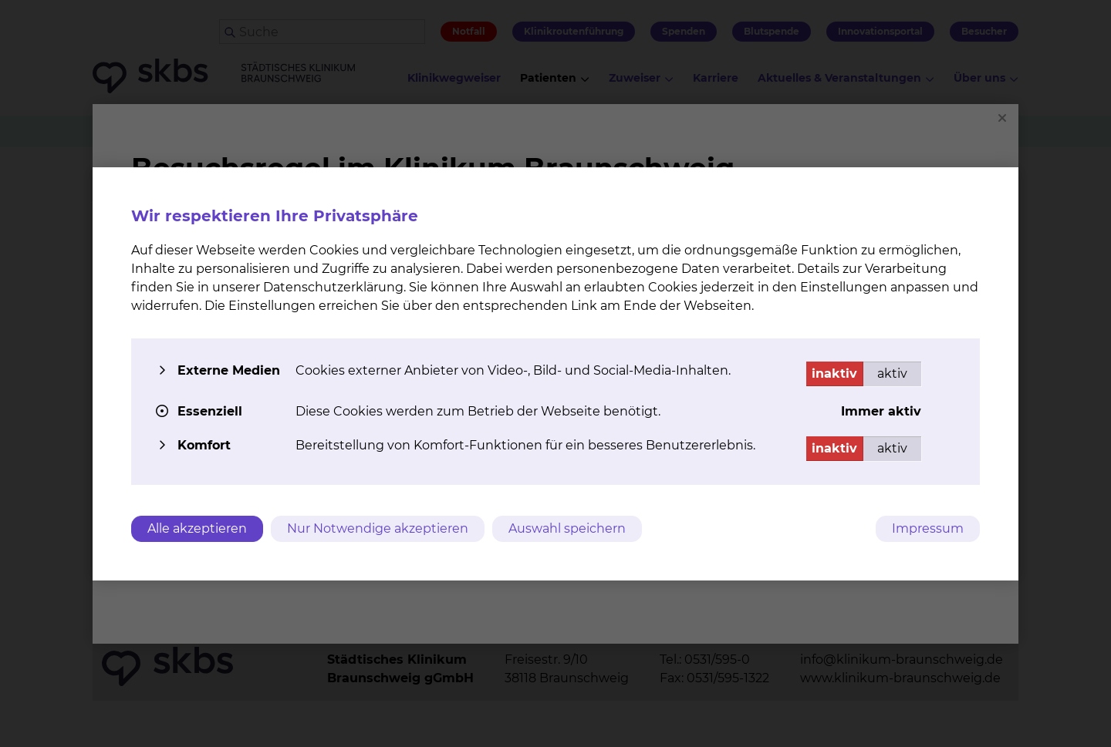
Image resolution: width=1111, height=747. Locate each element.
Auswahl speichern (567, 528)
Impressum (928, 528)
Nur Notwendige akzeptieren (377, 528)
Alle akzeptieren (197, 528)
